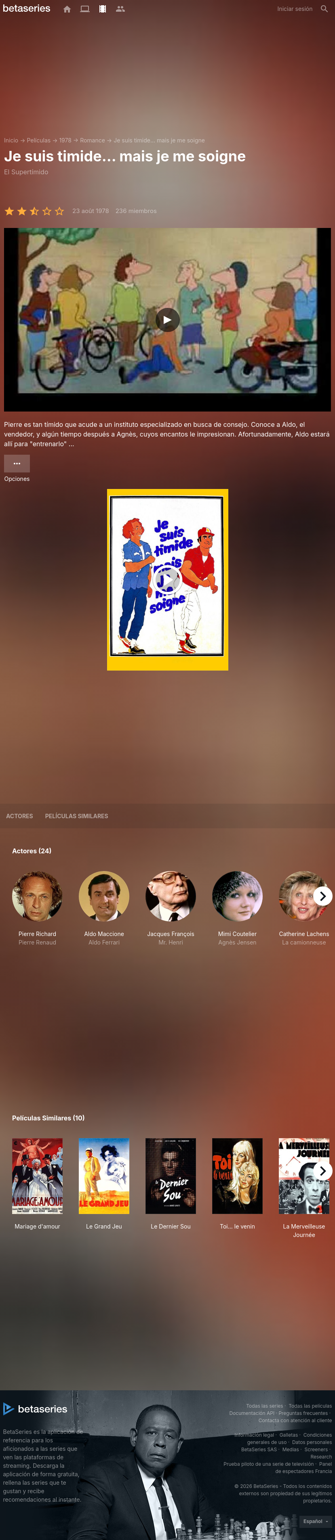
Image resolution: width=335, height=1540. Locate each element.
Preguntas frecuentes (303, 1413)
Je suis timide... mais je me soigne (159, 140)
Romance (92, 140)
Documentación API (251, 1413)
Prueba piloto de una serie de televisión (268, 1464)
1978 (65, 140)
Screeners (316, 1449)
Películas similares (76, 816)
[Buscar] (324, 9)
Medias (290, 1449)
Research (321, 1457)
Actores (19, 816)
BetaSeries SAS (259, 1449)
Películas (39, 140)
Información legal (254, 1435)
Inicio (11, 140)
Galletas (289, 1435)
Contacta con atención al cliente (295, 1420)
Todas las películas (310, 1406)
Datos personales (312, 1442)
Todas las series (264, 1406)
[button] (37, 917)
